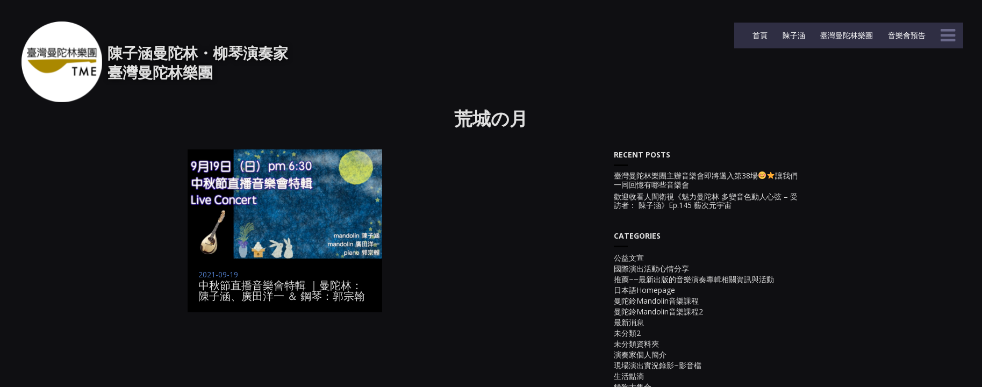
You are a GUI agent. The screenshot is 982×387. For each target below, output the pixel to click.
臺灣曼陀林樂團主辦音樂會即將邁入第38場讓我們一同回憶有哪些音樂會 (706, 180)
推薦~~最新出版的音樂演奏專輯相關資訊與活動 (694, 279)
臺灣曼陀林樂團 (845, 35)
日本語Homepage (644, 290)
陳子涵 (792, 35)
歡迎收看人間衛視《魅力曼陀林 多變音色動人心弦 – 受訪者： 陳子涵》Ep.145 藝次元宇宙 (706, 201)
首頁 (759, 35)
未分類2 (627, 333)
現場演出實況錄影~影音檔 (657, 365)
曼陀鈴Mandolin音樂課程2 (658, 311)
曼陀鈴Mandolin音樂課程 (656, 301)
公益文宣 (629, 258)
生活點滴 (629, 376)
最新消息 (629, 322)
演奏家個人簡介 (640, 354)
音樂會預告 (906, 35)
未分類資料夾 (636, 344)
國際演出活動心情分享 (651, 268)
